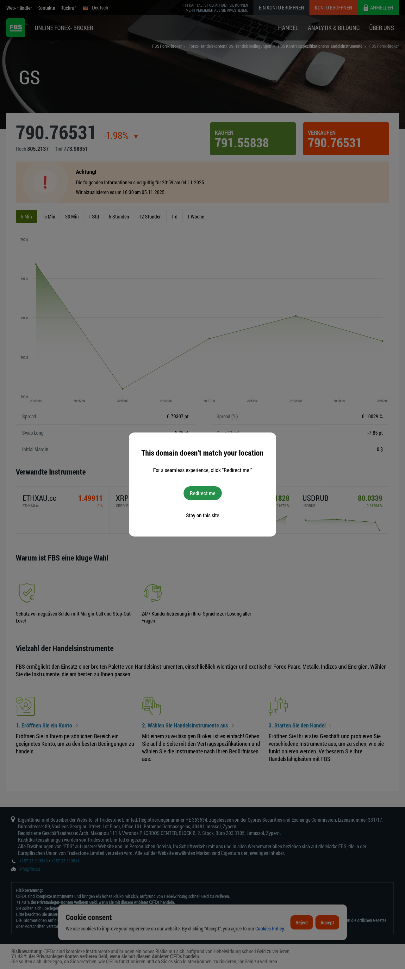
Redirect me (202, 493)
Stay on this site (202, 515)
